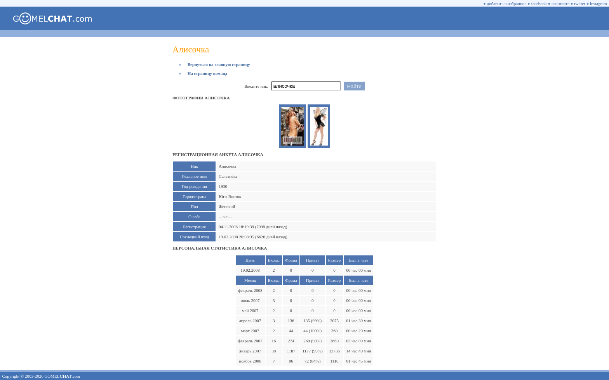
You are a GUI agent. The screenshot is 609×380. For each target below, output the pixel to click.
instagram (598, 3)
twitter (579, 3)
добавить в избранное (507, 3)
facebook (539, 3)
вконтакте (560, 3)
